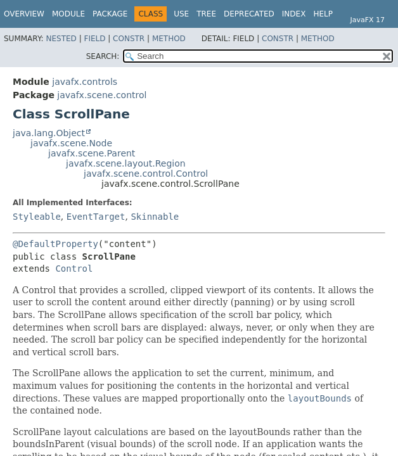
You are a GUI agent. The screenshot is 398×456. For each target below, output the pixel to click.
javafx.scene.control (101, 95)
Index (294, 14)
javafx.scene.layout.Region (126, 163)
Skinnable (155, 217)
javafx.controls (84, 82)
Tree (206, 14)
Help (323, 14)
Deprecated (249, 14)
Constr (128, 38)
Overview (24, 14)
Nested (61, 38)
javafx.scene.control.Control (146, 173)
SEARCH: (103, 56)
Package (110, 14)
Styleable (37, 217)
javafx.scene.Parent (91, 153)
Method (169, 38)
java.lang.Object (49, 133)
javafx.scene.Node (71, 143)
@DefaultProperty (55, 244)
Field (94, 38)
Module (68, 14)
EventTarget (96, 217)
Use (181, 14)
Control (74, 268)
